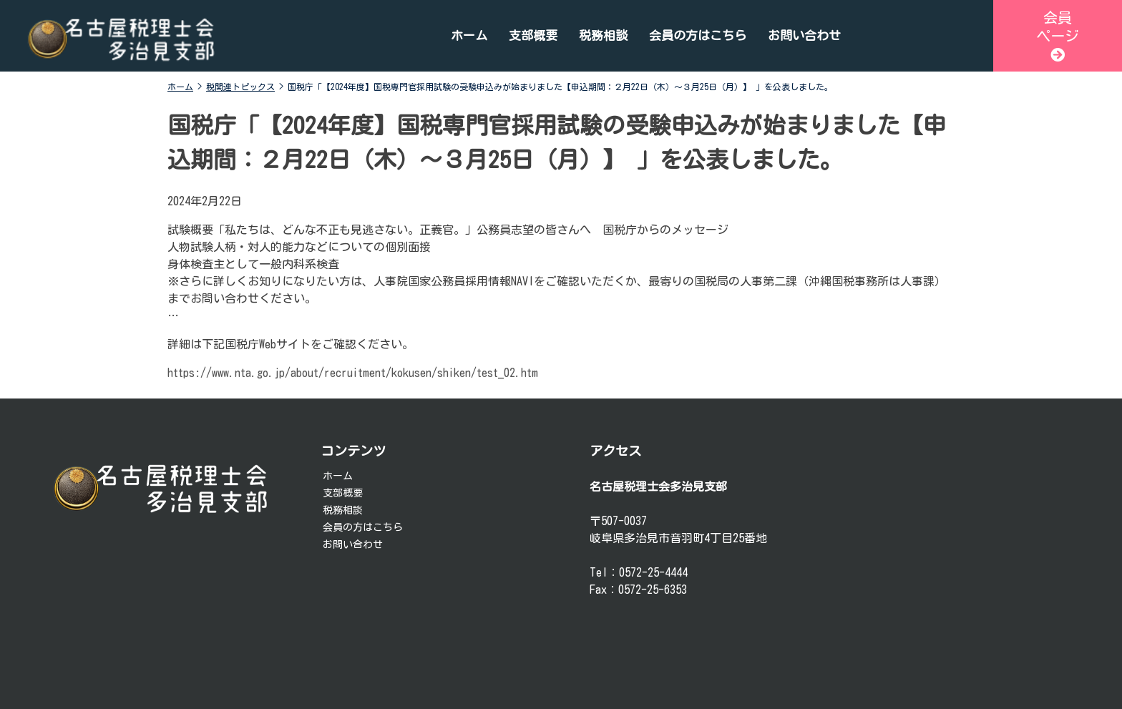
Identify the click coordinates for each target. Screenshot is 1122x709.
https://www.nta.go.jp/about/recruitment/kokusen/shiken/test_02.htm (352, 372)
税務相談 (603, 35)
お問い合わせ (804, 35)
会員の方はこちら (697, 35)
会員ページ (1057, 36)
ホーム (469, 35)
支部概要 (533, 35)
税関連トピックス (240, 86)
